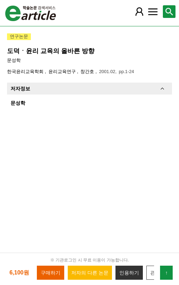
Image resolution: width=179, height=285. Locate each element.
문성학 (14, 60)
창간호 (87, 71)
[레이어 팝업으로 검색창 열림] (169, 11)
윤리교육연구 (62, 71)
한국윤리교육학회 (26, 71)
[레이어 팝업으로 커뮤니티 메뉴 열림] (153, 11)
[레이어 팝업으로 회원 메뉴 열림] (139, 11)
